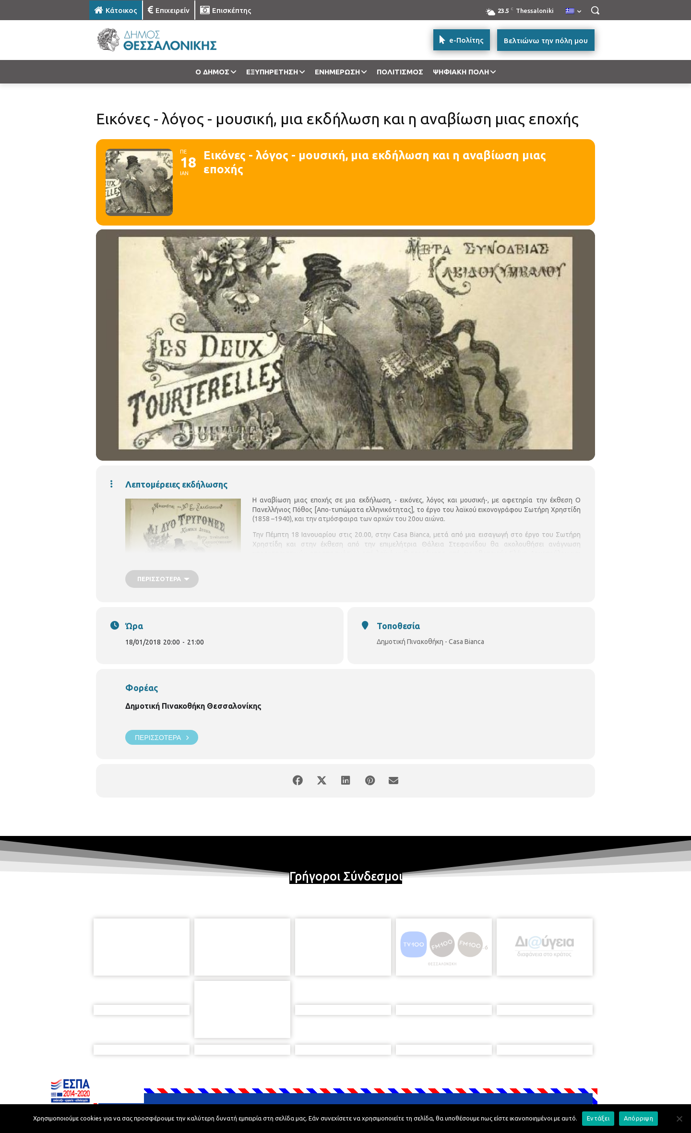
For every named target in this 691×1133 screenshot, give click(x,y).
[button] (595, 10)
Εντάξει (598, 1118)
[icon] (412, 1081)
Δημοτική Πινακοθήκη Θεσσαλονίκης (193, 706)
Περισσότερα (162, 737)
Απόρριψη (638, 1118)
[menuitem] (573, 11)
